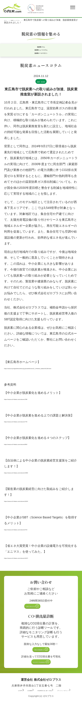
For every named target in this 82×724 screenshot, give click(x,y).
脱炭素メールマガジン (41, 58)
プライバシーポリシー (23, 711)
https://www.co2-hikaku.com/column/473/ (31, 541)
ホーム (7, 20)
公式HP (15, 708)
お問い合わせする (39, 619)
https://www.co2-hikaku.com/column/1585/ (32, 484)
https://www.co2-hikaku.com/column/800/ (31, 455)
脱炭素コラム (41, 48)
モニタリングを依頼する (39, 679)
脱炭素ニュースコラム (27, 20)
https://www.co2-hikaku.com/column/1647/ (32, 569)
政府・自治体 (41, 87)
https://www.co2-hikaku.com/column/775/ (31, 433)
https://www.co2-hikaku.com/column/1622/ (32, 512)
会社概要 (32, 708)
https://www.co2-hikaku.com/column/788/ (31, 410)
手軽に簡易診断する (40, 664)
